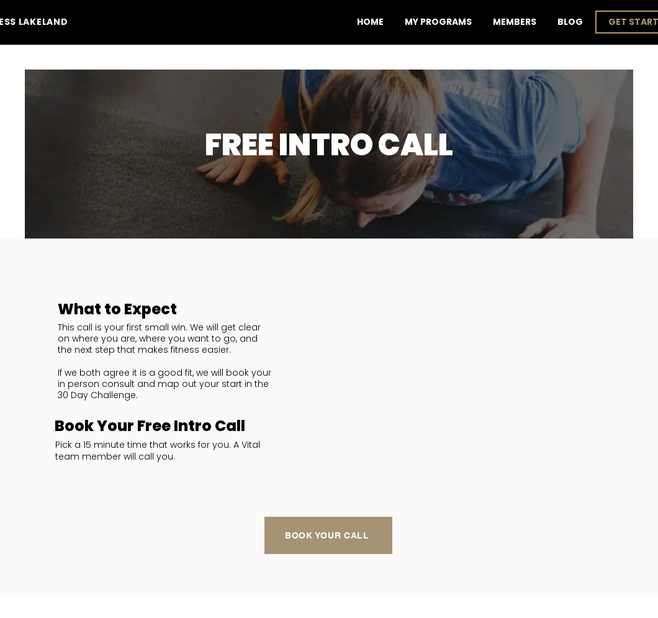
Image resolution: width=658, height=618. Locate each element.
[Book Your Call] (328, 535)
